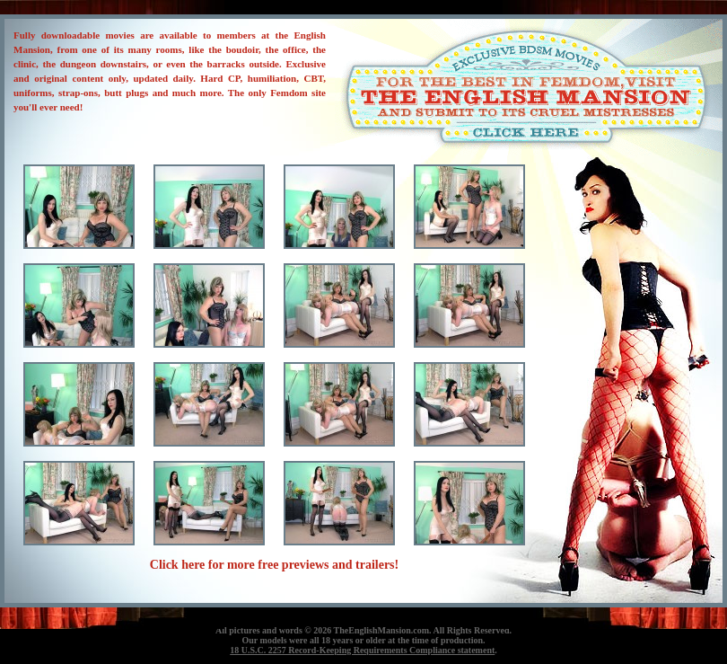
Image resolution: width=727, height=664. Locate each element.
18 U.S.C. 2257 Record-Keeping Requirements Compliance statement (362, 650)
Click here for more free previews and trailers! (274, 564)
